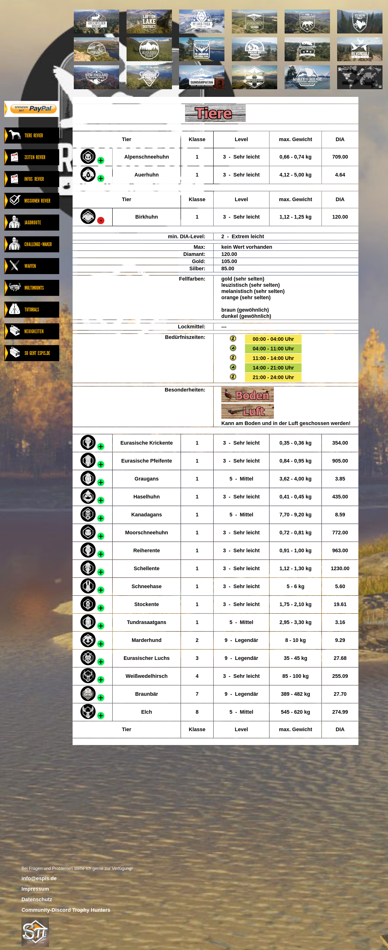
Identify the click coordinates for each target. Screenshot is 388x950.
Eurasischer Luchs (146, 658)
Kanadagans (146, 515)
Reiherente (146, 550)
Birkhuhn (146, 217)
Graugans (147, 479)
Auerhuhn (146, 175)
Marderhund (147, 640)
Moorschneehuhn (146, 533)
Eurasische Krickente (146, 443)
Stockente (146, 604)
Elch (146, 712)
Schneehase (147, 586)
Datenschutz (36, 899)
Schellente (146, 568)
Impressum (35, 889)
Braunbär (146, 694)
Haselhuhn (146, 497)
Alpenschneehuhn (146, 157)
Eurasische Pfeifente (146, 461)
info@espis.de (39, 878)
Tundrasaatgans (146, 622)
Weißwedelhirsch (147, 676)
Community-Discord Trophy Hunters (65, 910)
